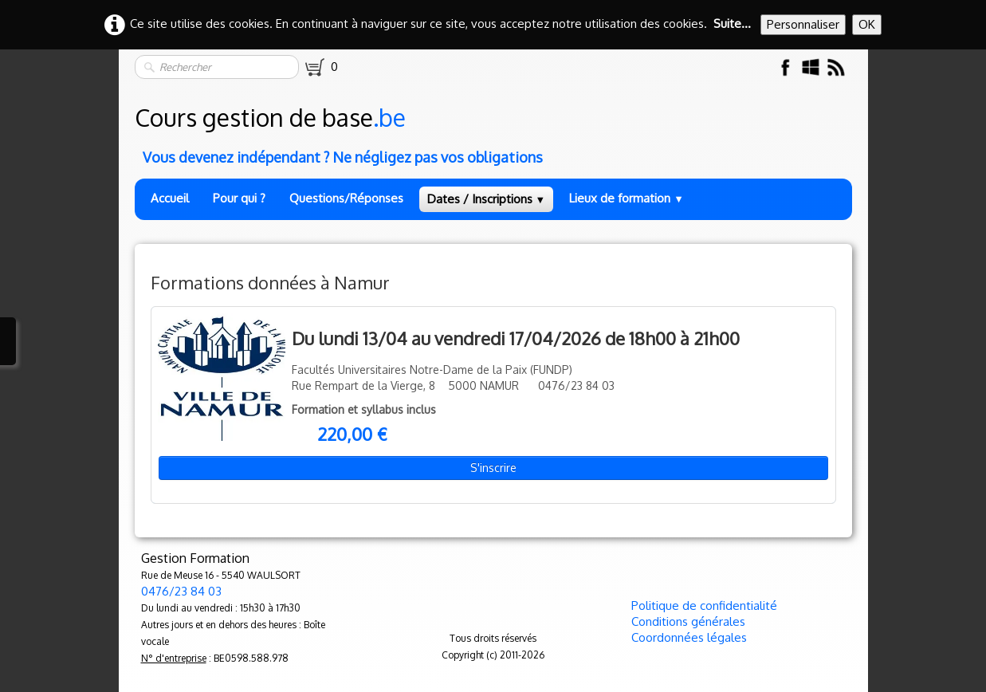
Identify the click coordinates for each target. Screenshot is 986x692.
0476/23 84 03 (181, 591)
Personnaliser (803, 24)
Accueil (170, 198)
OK (866, 24)
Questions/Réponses (346, 198)
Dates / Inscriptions (486, 198)
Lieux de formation (626, 198)
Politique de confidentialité (704, 605)
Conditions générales (688, 621)
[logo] (494, 131)
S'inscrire (493, 467)
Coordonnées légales (689, 637)
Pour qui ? (239, 198)
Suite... (732, 23)
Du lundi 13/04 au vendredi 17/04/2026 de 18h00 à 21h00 (516, 338)
